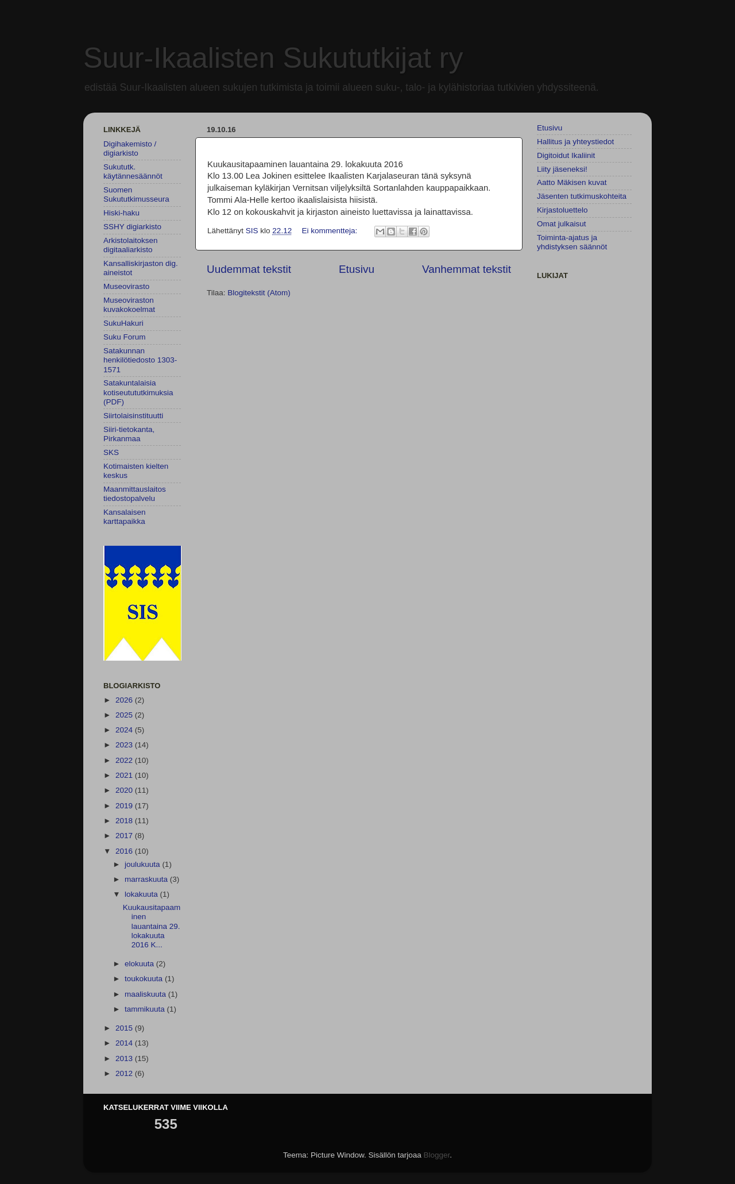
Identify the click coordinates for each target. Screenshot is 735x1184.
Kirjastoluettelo (562, 210)
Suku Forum (124, 337)
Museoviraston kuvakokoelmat (129, 305)
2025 (125, 715)
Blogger (437, 1155)
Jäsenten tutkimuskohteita (581, 196)
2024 (125, 730)
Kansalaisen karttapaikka (124, 517)
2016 (125, 851)
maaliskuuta (146, 994)
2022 (125, 760)
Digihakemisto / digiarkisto (129, 148)
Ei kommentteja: (330, 230)
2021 (125, 775)
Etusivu (356, 269)
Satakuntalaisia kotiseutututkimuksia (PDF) (138, 392)
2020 (125, 790)
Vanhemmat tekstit (466, 269)
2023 (125, 745)
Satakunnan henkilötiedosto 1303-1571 (140, 359)
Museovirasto (126, 286)
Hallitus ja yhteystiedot (575, 141)
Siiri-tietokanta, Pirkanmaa (128, 434)
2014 (125, 1043)
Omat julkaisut (561, 223)
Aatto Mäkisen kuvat (572, 182)
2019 (125, 805)
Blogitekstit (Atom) (259, 292)
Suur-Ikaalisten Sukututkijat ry (273, 58)
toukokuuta (145, 978)
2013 (125, 1058)
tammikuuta (146, 1009)
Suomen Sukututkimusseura (136, 194)
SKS (111, 452)
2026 (125, 700)
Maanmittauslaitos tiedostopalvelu (134, 494)
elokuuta (140, 963)
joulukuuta (143, 864)
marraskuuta (147, 879)
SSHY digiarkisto (132, 226)
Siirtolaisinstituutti (133, 415)
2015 (125, 1028)
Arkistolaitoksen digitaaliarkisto (130, 245)
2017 (125, 835)
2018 (125, 820)
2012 (125, 1073)
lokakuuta (142, 894)
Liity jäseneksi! (562, 169)
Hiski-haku (121, 213)
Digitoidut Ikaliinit (566, 155)
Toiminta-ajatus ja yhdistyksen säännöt (572, 242)
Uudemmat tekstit (249, 269)
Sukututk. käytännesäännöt (133, 171)
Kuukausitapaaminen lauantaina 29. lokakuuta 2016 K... (152, 926)
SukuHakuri (123, 323)
